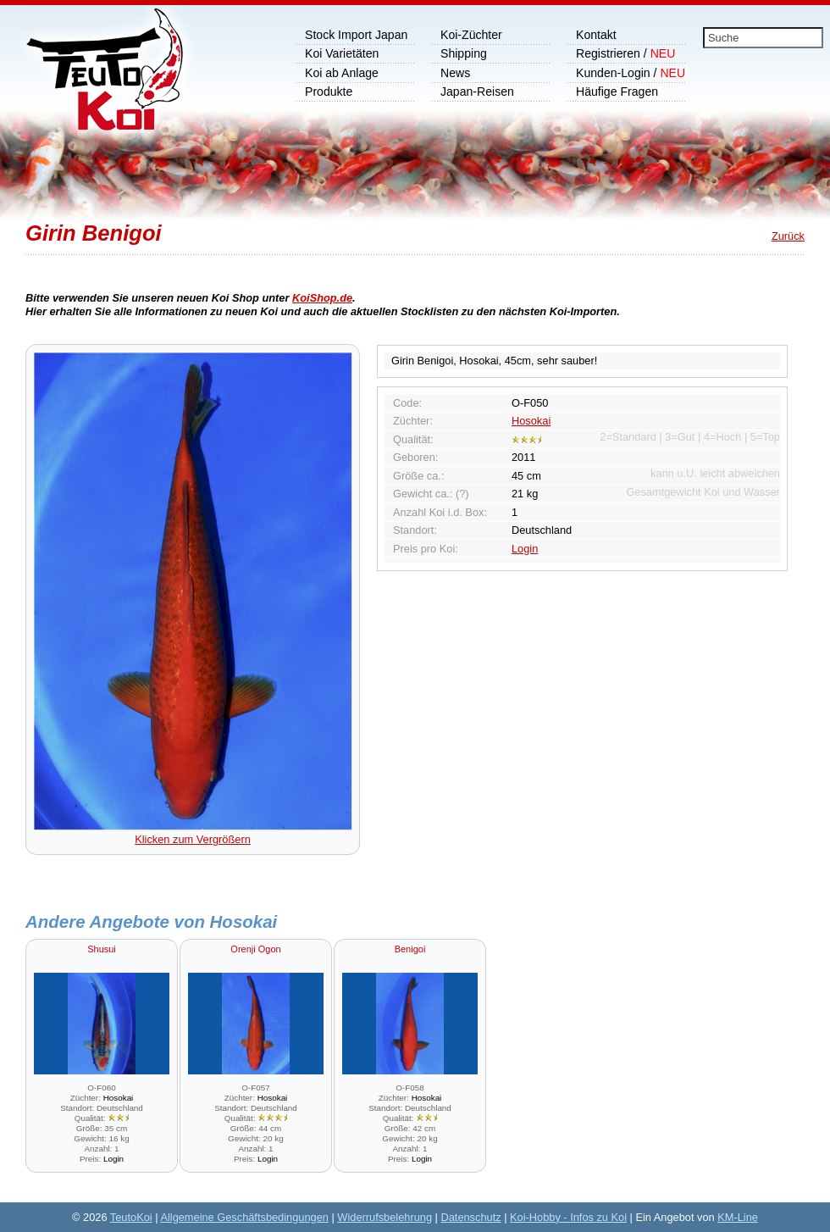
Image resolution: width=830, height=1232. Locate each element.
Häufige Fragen (617, 91)
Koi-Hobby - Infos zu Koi (568, 1217)
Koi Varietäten (342, 53)
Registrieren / (625, 53)
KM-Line (737, 1217)
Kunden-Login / (630, 73)
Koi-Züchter (471, 35)
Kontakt (596, 35)
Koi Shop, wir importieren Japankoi (96, 80)
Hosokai (531, 420)
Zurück (788, 236)
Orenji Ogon (255, 949)
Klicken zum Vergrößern (193, 833)
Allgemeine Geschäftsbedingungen (244, 1217)
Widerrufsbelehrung (384, 1217)
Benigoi (410, 949)
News (455, 73)
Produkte (328, 91)
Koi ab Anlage (342, 73)
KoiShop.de (322, 297)
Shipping (463, 53)
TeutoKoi (131, 1217)
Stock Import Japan (356, 35)
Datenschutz (470, 1217)
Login (525, 548)
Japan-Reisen (477, 91)
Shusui (101, 949)
